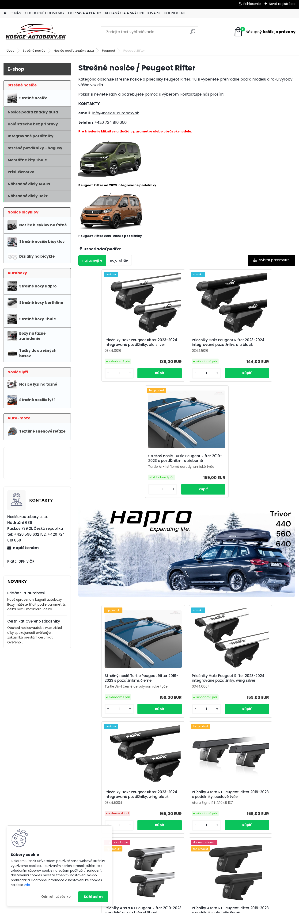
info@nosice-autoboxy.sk (115, 113)
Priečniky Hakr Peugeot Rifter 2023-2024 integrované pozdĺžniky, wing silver (182, 576)
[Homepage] (5, 13)
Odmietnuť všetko (56, 896)
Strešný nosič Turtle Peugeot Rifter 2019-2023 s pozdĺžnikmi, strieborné (255, 345)
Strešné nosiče (34, 50)
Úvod (11, 50)
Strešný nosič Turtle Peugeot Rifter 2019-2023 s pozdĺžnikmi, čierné (111, 574)
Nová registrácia (282, 3)
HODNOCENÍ (174, 13)
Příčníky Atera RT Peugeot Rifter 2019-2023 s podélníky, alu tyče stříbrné (184, 700)
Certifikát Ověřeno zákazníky (33, 621)
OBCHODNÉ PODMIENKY (44, 13)
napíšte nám (26, 547)
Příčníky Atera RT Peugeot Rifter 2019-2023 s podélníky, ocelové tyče (112, 700)
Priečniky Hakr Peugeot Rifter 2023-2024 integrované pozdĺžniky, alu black (182, 346)
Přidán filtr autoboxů (26, 593)
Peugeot (108, 50)
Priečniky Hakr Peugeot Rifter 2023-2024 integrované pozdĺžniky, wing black (254, 576)
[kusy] (94, 383)
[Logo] (36, 32)
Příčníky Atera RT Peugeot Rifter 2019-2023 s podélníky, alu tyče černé (256, 700)
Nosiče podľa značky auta (74, 50)
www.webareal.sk (168, 908)
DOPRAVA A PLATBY (84, 13)
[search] (192, 33)
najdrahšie (119, 260)
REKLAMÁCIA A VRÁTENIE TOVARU (132, 13)
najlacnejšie (92, 260)
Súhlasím (93, 896)
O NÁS (16, 13)
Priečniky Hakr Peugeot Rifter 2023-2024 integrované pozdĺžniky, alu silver (109, 346)
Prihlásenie (252, 3)
